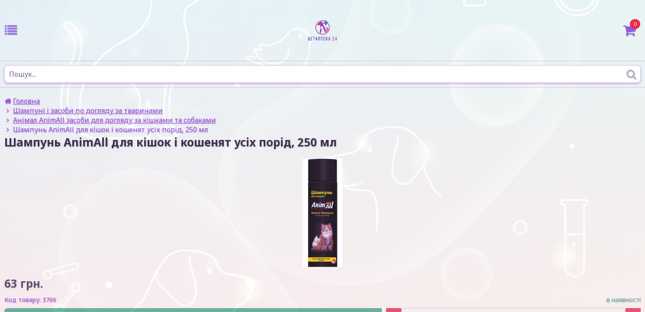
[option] (322, 213)
